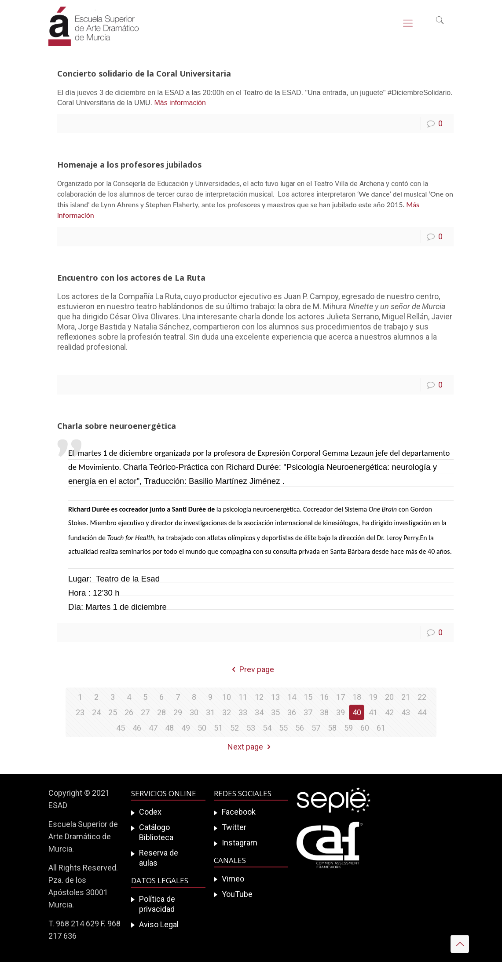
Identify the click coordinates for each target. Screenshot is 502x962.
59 (348, 727)
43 (405, 712)
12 (259, 697)
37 (308, 712)
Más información (179, 102)
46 (136, 727)
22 (422, 697)
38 (324, 712)
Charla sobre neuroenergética (116, 426)
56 (299, 727)
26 (129, 712)
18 (356, 697)
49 (185, 727)
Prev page (251, 669)
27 (145, 712)
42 (389, 712)
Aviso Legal (159, 924)
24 (96, 712)
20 (389, 697)
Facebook (239, 811)
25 (112, 712)
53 (250, 727)
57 (315, 727)
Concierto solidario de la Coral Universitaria (144, 73)
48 (169, 727)
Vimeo (233, 878)
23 (80, 712)
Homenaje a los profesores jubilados (129, 164)
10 (226, 697)
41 (373, 712)
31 (210, 712)
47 (153, 727)
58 (332, 727)
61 (381, 727)
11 (242, 697)
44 (422, 712)
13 (275, 697)
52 (234, 727)
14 (291, 697)
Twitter (234, 827)
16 (324, 697)
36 (291, 712)
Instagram (239, 842)
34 (259, 712)
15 (308, 697)
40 (356, 712)
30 (194, 712)
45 (120, 727)
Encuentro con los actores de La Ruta (131, 277)
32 (226, 712)
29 (177, 712)
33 (242, 712)
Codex (150, 811)
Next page (250, 746)
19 (373, 697)
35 (275, 712)
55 (283, 727)
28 (161, 712)
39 (340, 712)
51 (218, 727)
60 (364, 727)
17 (340, 697)
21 (405, 697)
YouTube (237, 894)
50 (202, 727)
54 (267, 727)
